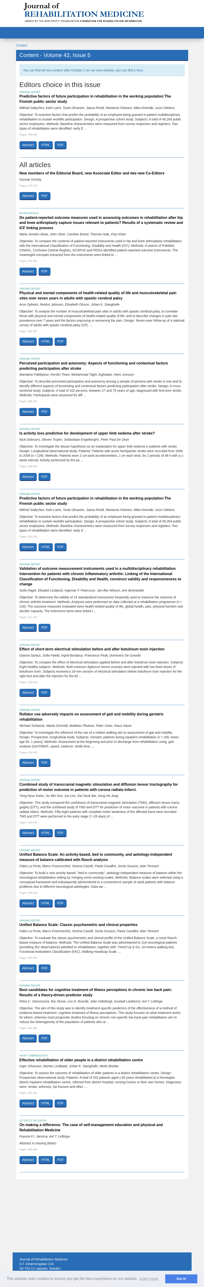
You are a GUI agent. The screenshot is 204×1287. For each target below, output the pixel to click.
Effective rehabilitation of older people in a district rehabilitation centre (81, 1060)
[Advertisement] (102, 1216)
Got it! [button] (181, 1279)
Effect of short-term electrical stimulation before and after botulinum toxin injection (92, 649)
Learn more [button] (148, 1279)
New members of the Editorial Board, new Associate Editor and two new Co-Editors (92, 173)
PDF (60, 145)
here (139, 70)
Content (21, 45)
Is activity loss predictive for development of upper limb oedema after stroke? (87, 433)
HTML (45, 145)
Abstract (28, 145)
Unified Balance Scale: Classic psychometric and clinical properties (79, 925)
